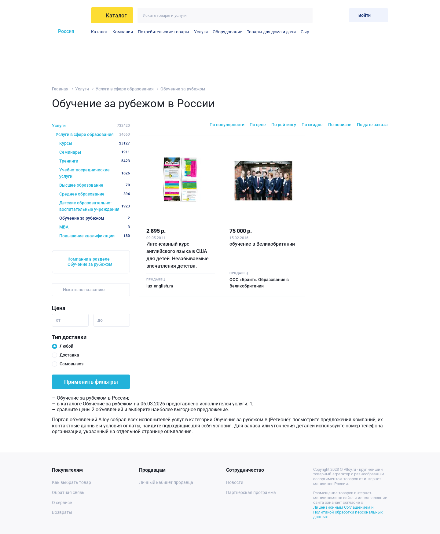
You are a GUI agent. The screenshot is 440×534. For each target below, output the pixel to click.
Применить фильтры (91, 382)
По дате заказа (372, 124)
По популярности (227, 124)
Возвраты (62, 512)
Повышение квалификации (94, 236)
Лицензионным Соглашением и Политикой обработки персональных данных (348, 512)
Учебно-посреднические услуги (94, 173)
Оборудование (227, 31)
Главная (60, 88)
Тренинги (94, 161)
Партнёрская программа (251, 492)
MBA (94, 227)
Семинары (94, 152)
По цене (258, 124)
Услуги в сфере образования (125, 88)
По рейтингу (283, 124)
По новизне (339, 124)
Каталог (99, 31)
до (100, 320)
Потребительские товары (163, 31)
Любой (66, 346)
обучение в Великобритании (262, 244)
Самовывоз (71, 363)
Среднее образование (94, 194)
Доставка (69, 355)
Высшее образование (94, 185)
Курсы (94, 143)
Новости (234, 482)
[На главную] (69, 15)
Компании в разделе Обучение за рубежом (90, 262)
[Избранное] (324, 15)
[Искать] (304, 15)
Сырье (307, 31)
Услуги (201, 31)
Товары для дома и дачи (271, 31)
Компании (122, 31)
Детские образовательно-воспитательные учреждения (94, 206)
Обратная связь (68, 492)
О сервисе (62, 502)
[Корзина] (339, 15)
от (58, 320)
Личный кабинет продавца (166, 482)
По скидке (312, 124)
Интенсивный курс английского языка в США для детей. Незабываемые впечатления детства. (177, 255)
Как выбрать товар (71, 482)
